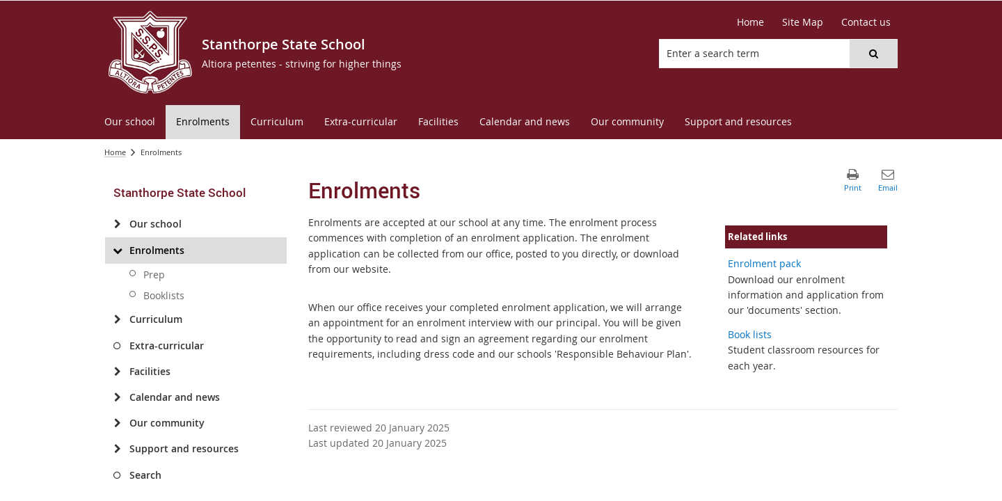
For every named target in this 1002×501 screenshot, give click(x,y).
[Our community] (117, 423)
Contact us (866, 22)
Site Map (802, 22)
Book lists (750, 334)
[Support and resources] (117, 448)
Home (750, 22)
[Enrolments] (117, 250)
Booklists (163, 295)
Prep (154, 274)
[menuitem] (130, 122)
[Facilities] (117, 371)
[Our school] (117, 224)
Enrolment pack (764, 263)
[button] (873, 53)
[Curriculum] (117, 319)
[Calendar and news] (117, 397)
